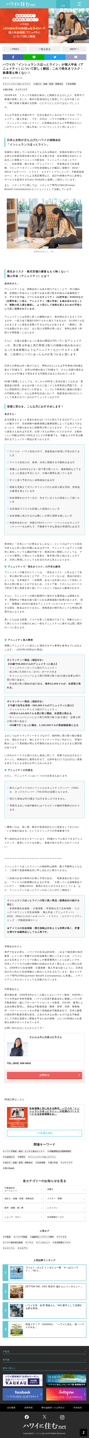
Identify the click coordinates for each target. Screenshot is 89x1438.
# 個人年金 (8, 89)
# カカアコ (22, 1248)
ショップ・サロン (12, 1217)
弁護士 (50, 1189)
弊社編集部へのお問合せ (53, 1407)
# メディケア (21, 89)
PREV (15, 49)
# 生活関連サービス (61, 1242)
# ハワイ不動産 (20, 1237)
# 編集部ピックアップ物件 (42, 1237)
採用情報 (28, 1407)
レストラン (52, 1208)
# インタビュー (43, 1242)
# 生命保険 (71, 84)
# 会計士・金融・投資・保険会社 (48, 84)
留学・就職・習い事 (13, 1208)
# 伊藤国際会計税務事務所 (59, 1151)
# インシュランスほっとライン (17, 84)
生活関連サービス (55, 1217)
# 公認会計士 (9, 1157)
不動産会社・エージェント (10, 1189)
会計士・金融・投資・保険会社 (19, 1198)
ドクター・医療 (54, 1198)
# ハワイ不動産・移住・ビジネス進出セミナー (24, 1151)
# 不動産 (7, 1237)
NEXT (73, 49)
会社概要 (11, 1407)
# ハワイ (29, 1242)
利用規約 (77, 1407)
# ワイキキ (61, 1237)
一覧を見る (44, 49)
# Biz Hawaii (8, 1168)
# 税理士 (21, 1157)
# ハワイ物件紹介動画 (13, 1242)
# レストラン (9, 1248)
